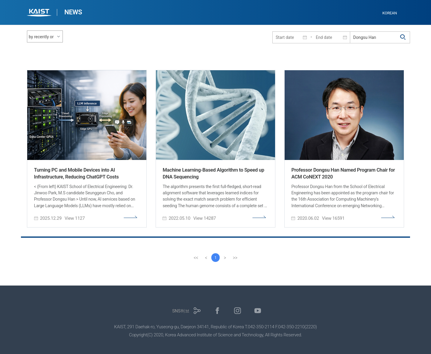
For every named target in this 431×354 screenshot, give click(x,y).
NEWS (73, 12)
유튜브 (257, 310)
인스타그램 (237, 310)
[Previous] (205, 257)
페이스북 (217, 310)
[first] (195, 257)
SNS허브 (180, 311)
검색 (403, 37)
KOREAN (390, 13)
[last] (235, 257)
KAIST (40, 13)
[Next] (225, 257)
